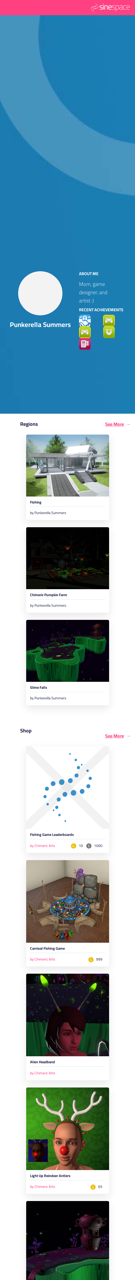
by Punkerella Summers (48, 512)
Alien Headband (42, 1063)
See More (114, 424)
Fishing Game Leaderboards (52, 835)
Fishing (35, 503)
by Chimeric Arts (42, 845)
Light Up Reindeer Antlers (50, 1176)
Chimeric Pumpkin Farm (48, 595)
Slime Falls (38, 688)
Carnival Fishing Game (47, 949)
